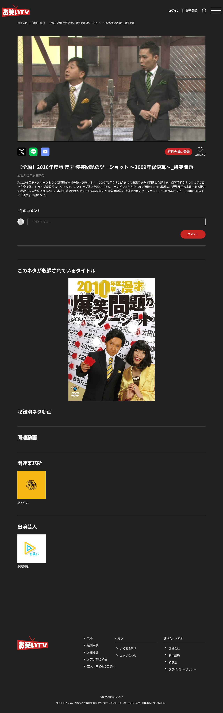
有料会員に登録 (179, 151)
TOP (87, 638)
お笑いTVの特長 (94, 659)
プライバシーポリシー (180, 669)
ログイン (173, 10)
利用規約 (172, 655)
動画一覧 (90, 645)
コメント (193, 234)
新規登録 (191, 10)
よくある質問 (126, 648)
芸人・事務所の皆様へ (98, 666)
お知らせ (90, 652)
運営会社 (172, 648)
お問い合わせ (126, 655)
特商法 (170, 662)
